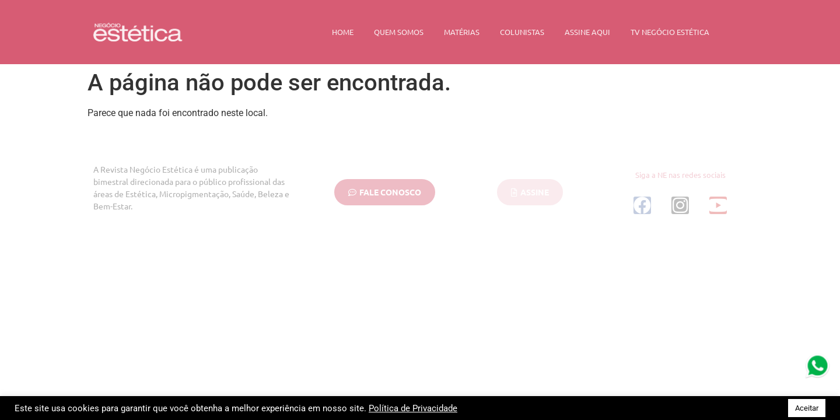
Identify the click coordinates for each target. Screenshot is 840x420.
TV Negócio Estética (670, 32)
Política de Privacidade (413, 408)
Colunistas (522, 32)
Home (343, 32)
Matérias (462, 32)
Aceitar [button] (806, 408)
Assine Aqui (587, 32)
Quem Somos (399, 32)
